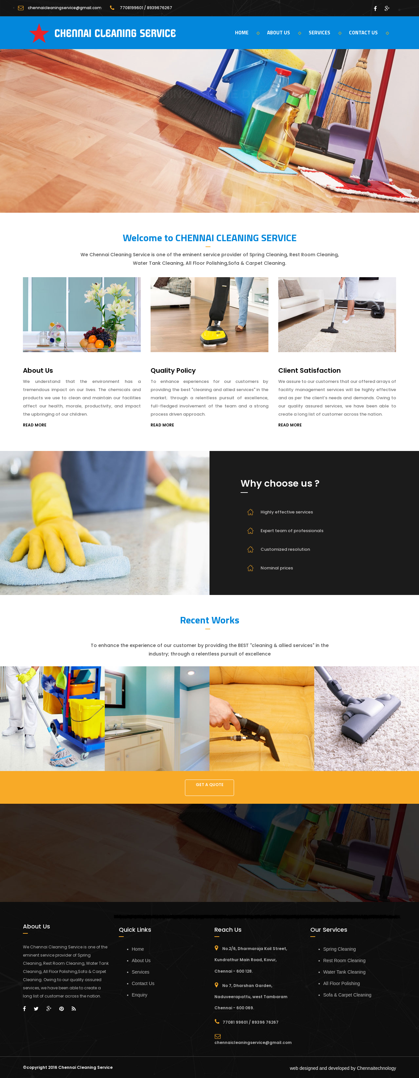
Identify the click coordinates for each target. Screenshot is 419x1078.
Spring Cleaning (339, 949)
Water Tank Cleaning (344, 972)
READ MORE (34, 425)
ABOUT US (284, 32)
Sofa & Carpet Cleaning (347, 994)
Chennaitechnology (376, 1068)
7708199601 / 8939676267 (146, 7)
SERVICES (325, 32)
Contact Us (143, 983)
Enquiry (139, 994)
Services (141, 972)
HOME (247, 32)
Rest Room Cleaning (344, 960)
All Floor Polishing (341, 983)
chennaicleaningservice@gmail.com (64, 7)
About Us (141, 960)
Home (138, 949)
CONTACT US (369, 32)
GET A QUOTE (210, 784)
